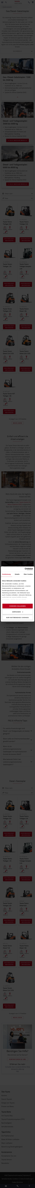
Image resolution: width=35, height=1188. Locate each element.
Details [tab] (17, 574)
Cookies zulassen (17, 606)
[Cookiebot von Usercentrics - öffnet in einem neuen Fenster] (25, 569)
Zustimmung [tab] (6, 574)
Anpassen (17, 612)
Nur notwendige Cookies (17, 617)
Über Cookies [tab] (28, 574)
